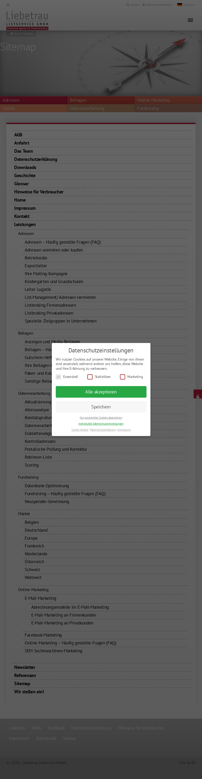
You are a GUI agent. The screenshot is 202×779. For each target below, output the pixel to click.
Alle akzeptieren (101, 392)
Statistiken (99, 376)
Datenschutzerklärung (103, 430)
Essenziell (67, 376)
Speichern (101, 407)
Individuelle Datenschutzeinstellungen (100, 424)
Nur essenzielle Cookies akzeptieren (101, 417)
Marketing (131, 376)
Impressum (123, 430)
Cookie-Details (80, 430)
